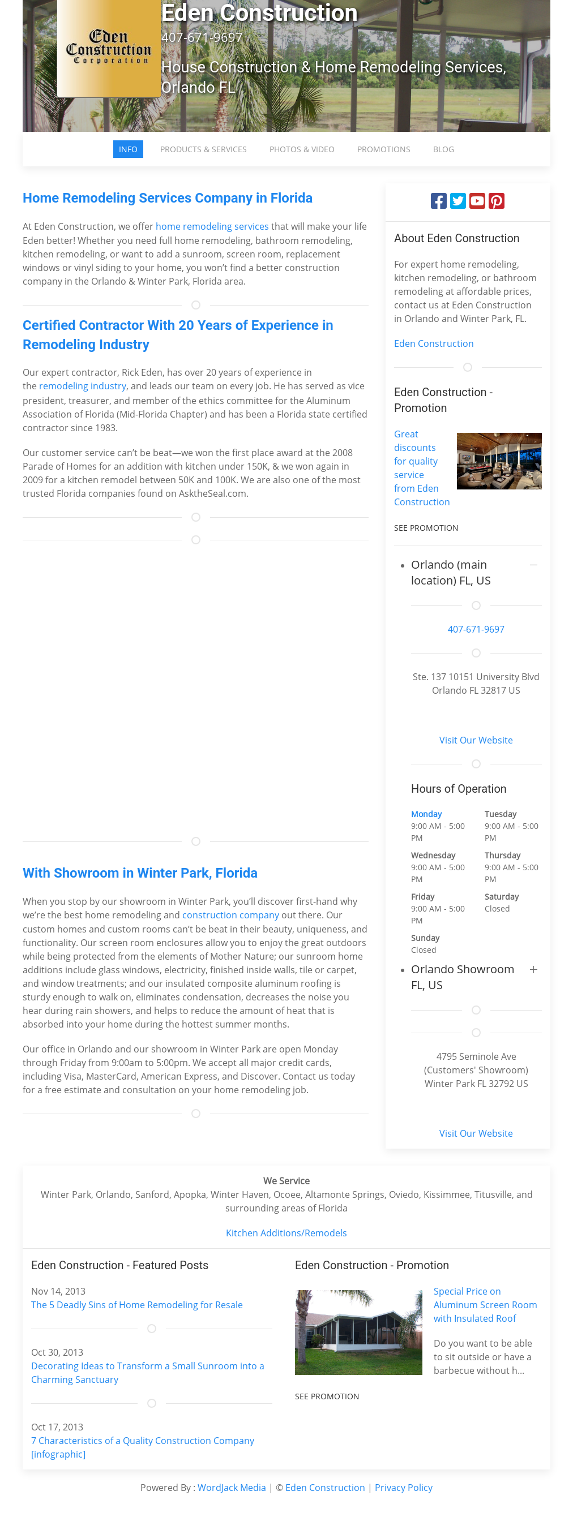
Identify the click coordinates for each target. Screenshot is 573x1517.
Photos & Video (302, 149)
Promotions (383, 149)
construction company (230, 915)
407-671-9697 (476, 629)
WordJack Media (232, 1487)
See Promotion (426, 527)
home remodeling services (212, 226)
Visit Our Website (476, 740)
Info (128, 149)
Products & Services (203, 149)
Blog (443, 149)
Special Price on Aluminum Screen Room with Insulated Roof (485, 1305)
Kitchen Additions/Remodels (286, 1233)
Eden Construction (434, 343)
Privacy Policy (404, 1487)
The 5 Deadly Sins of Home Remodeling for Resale (137, 1305)
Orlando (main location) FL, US (451, 572)
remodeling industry (82, 386)
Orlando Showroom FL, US (463, 976)
